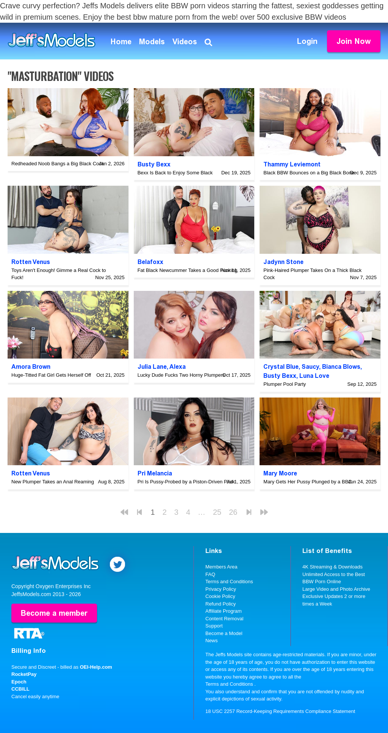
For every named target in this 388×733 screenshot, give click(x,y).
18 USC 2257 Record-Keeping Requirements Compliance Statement (280, 711)
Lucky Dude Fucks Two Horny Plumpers (181, 375)
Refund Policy (220, 604)
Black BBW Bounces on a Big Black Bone (308, 172)
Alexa (177, 366)
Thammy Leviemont (292, 164)
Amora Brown (30, 366)
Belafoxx (150, 262)
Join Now (353, 41)
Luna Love (314, 375)
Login (307, 41)
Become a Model (223, 633)
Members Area (221, 567)
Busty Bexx (154, 164)
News (211, 640)
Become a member (54, 613)
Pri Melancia (155, 473)
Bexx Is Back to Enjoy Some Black (175, 172)
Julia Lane (152, 366)
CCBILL (20, 689)
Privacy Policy (220, 589)
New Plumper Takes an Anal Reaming (52, 482)
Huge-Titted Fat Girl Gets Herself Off (51, 375)
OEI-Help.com (96, 667)
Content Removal (224, 618)
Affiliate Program (223, 611)
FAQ (210, 574)
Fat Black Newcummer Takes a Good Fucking (187, 270)
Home (121, 41)
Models (152, 41)
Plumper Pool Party (284, 384)
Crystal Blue (281, 366)
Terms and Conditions (229, 581)
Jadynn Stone (283, 262)
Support (214, 626)
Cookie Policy (220, 596)
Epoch (19, 682)
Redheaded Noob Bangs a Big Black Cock (57, 163)
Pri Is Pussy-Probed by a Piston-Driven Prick (186, 482)
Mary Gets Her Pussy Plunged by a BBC (307, 482)
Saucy (310, 366)
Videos (184, 41)
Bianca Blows (341, 366)
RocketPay (23, 674)
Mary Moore (280, 473)
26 (233, 512)
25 (217, 512)
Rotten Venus (30, 262)
